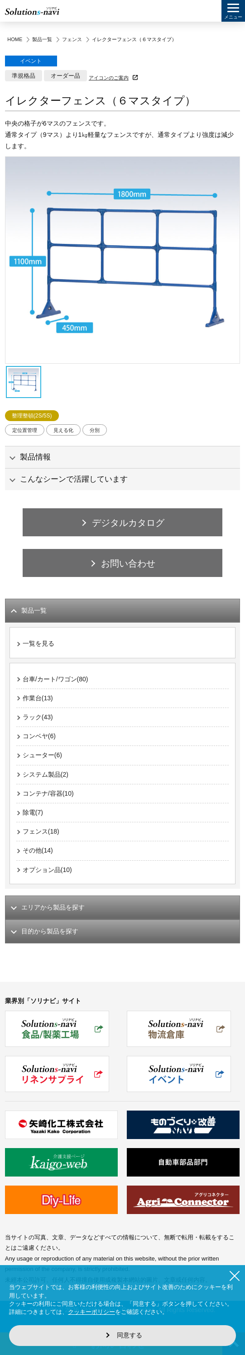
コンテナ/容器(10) (48, 793)
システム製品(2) (45, 774)
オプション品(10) (47, 869)
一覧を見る (38, 643)
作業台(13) (38, 698)
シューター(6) (42, 755)
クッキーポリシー (91, 1311)
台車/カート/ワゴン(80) (55, 679)
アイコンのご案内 (109, 77)
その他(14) (38, 850)
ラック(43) (38, 717)
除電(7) (33, 812)
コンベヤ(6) (39, 736)
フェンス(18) (41, 831)
